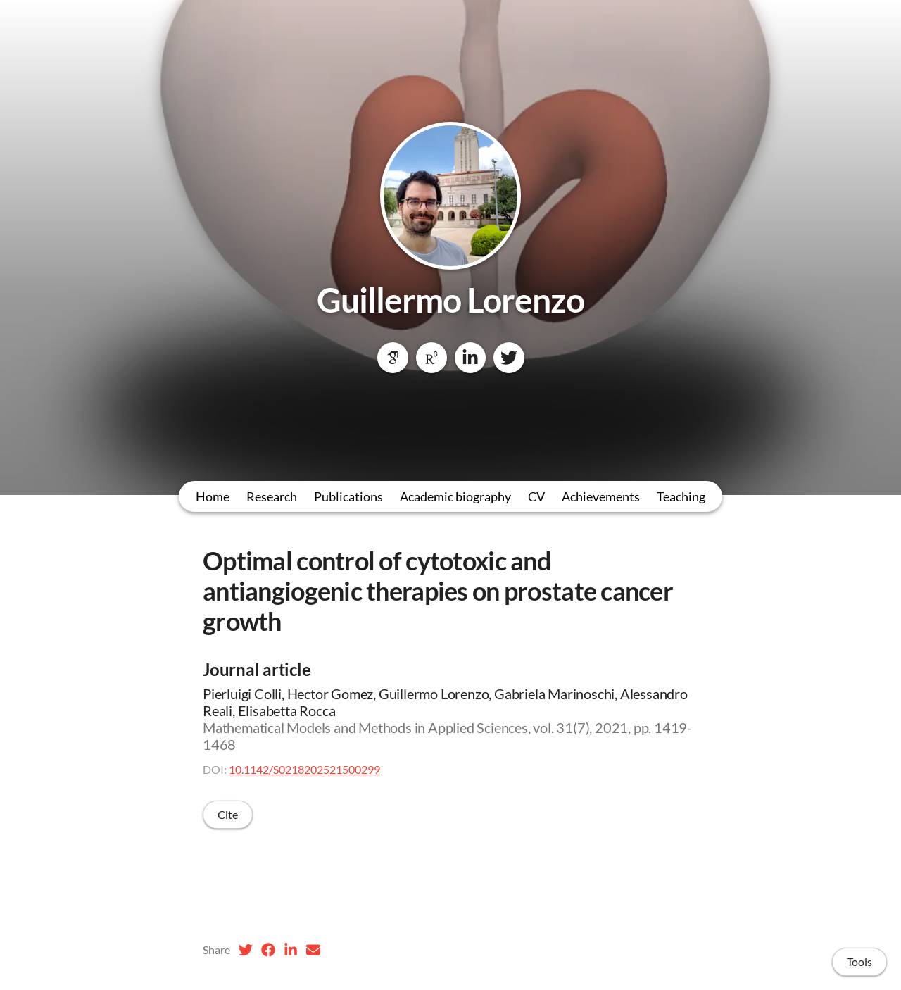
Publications (348, 496)
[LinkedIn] (470, 357)
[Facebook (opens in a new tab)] (268, 950)
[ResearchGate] (431, 357)
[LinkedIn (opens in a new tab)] (291, 950)
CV (536, 496)
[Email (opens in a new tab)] (313, 950)
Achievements (601, 496)
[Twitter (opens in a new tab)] (246, 950)
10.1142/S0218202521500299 (304, 769)
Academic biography (455, 496)
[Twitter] (508, 357)
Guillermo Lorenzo (451, 300)
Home (212, 496)
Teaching (681, 496)
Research (271, 496)
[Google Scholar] (392, 357)
